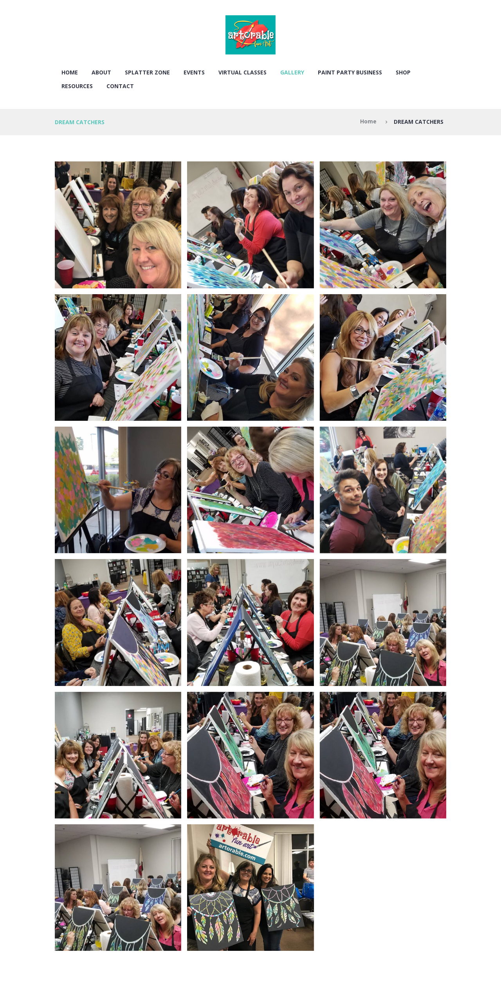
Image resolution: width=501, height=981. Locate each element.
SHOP (403, 72)
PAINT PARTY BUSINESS (350, 72)
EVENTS (194, 72)
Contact (120, 86)
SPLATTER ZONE (147, 72)
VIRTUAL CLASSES (242, 72)
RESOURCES (77, 86)
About (101, 72)
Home (69, 72)
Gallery (292, 72)
